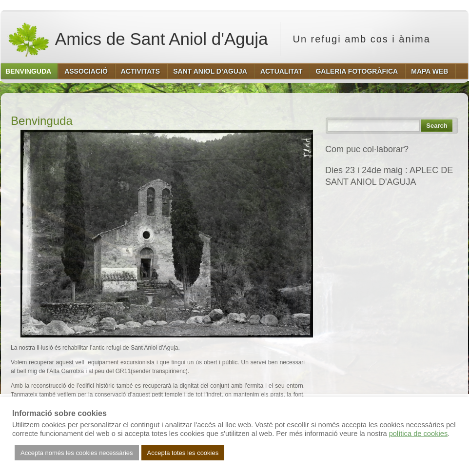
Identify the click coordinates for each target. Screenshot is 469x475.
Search (436, 125)
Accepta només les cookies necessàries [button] (76, 452)
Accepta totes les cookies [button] (183, 452)
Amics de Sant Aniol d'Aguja (137, 39)
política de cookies (418, 433)
